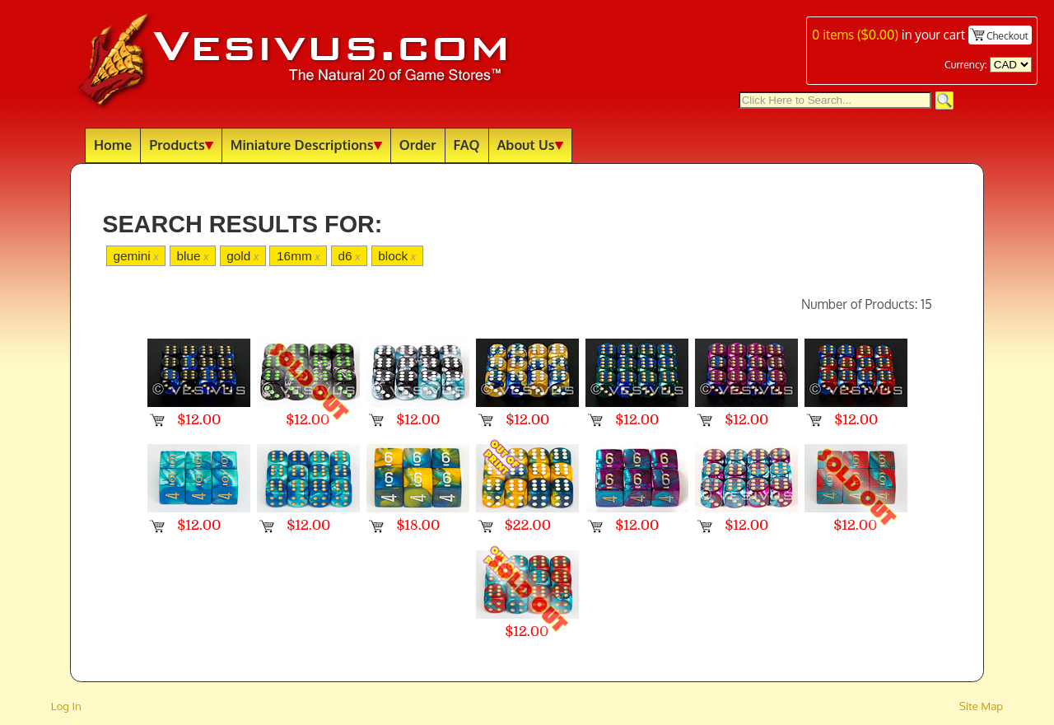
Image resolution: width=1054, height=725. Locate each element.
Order (417, 144)
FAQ (467, 144)
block (397, 256)
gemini (135, 256)
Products (181, 144)
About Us (530, 144)
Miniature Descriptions (306, 144)
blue (192, 256)
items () (855, 34)
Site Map (981, 706)
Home (113, 144)
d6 (349, 256)
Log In (66, 706)
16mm (298, 256)
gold (242, 256)
